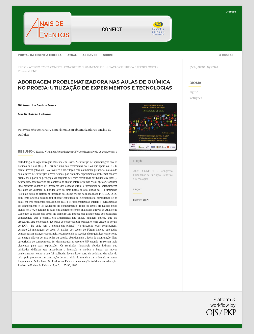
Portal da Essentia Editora (40, 54)
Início (22, 67)
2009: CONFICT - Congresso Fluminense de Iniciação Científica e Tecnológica (99, 67)
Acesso (231, 11)
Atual (72, 54)
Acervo (34, 67)
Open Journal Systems (203, 67)
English (193, 92)
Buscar (226, 54)
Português (195, 98)
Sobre (108, 54)
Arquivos (90, 54)
